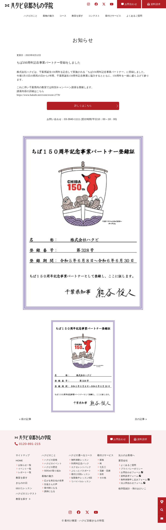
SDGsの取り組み (52, 470)
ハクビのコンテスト (26, 493)
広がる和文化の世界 (54, 480)
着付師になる (50, 488)
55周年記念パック (80, 463)
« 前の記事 (25, 419)
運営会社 (123, 460)
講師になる (49, 491)
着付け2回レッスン (80, 474)
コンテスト (94, 15)
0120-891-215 (28, 444)
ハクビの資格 (50, 460)
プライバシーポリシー (132, 468)
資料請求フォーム (129, 476)
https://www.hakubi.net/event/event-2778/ (38, 95)
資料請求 (153, 4)
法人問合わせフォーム (132, 483)
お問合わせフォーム (131, 472)
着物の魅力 (48, 15)
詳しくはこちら (83, 105)
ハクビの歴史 (50, 467)
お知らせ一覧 (24, 465)
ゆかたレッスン (24, 488)
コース (63, 15)
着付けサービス (113, 15)
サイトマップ (23, 455)
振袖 (102, 460)
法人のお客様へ (126, 455)
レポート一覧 (24, 472)
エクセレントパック (81, 467)
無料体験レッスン (80, 460)
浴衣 (102, 474)
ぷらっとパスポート (81, 470)
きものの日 (22, 483)
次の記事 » (141, 419)
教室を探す (77, 15)
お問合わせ (129, 4)
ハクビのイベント (53, 463)
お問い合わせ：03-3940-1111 (82, 119)
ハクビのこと (30, 15)
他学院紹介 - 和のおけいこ (132, 488)
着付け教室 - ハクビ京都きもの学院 (84, 520)
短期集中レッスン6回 (81, 478)
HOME (19, 460)
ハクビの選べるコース (80, 455)
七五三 (103, 467)
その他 (103, 478)
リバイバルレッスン (81, 481)
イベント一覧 (24, 468)
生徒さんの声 (50, 484)
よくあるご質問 (134, 15)
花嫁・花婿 (105, 470)
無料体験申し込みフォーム (134, 479)
